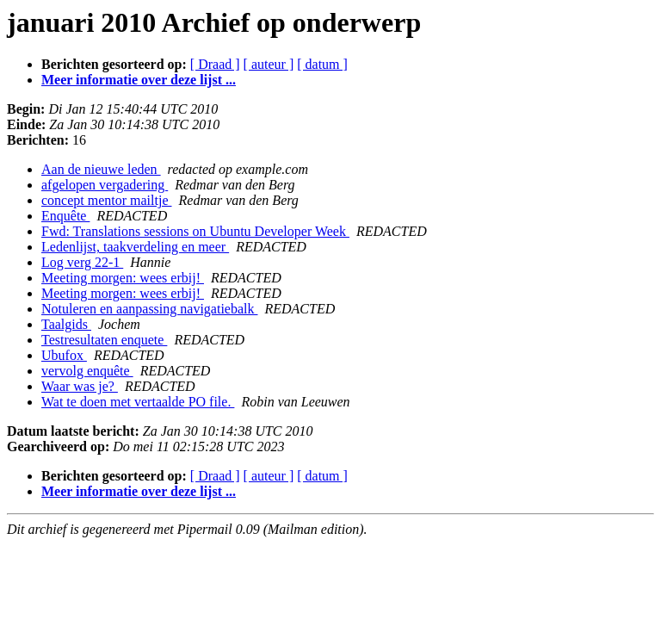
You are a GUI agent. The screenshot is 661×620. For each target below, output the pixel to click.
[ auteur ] (269, 64)
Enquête (65, 215)
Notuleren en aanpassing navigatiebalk (149, 308)
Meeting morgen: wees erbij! (122, 277)
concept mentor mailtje (106, 200)
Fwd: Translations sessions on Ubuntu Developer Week (195, 231)
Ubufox (64, 355)
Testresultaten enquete (104, 339)
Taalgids (66, 324)
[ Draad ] (215, 64)
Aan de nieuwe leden (101, 169)
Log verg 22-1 (82, 262)
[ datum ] (322, 64)
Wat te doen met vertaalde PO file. (137, 401)
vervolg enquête (87, 370)
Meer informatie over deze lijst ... (138, 79)
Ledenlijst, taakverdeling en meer (135, 246)
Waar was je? (79, 386)
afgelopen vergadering (104, 184)
